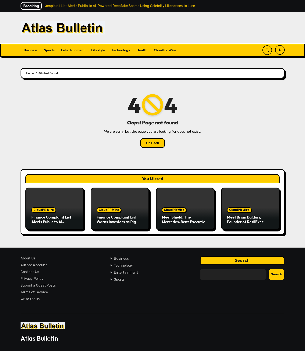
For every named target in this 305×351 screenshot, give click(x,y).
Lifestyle (98, 50)
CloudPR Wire (165, 50)
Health (142, 50)
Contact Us (30, 272)
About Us (28, 258)
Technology (121, 50)
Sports (49, 50)
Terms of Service (34, 292)
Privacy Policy (32, 279)
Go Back (152, 143)
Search (242, 260)
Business (30, 50)
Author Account (34, 265)
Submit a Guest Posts (38, 285)
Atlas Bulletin (39, 338)
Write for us (30, 299)
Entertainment (73, 50)
